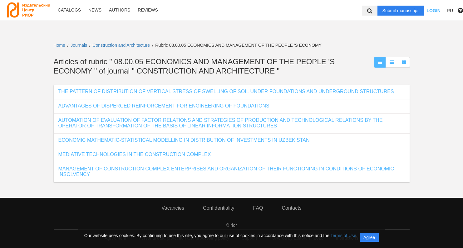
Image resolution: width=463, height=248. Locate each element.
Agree (369, 237)
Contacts (292, 208)
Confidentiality (218, 208)
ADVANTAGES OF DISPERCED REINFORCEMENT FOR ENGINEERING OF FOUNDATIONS (163, 105)
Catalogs (69, 9)
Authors (119, 9)
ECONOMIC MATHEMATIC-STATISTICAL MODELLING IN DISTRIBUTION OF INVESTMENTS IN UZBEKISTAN (184, 140)
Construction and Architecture (121, 45)
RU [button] (450, 10)
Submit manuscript (400, 10)
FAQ (258, 208)
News (94, 9)
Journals (79, 45)
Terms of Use (343, 235)
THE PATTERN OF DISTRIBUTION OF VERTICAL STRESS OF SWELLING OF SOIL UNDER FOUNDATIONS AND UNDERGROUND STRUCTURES (226, 91)
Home (59, 45)
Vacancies (172, 208)
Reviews (148, 9)
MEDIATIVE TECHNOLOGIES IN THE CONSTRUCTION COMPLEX (134, 154)
